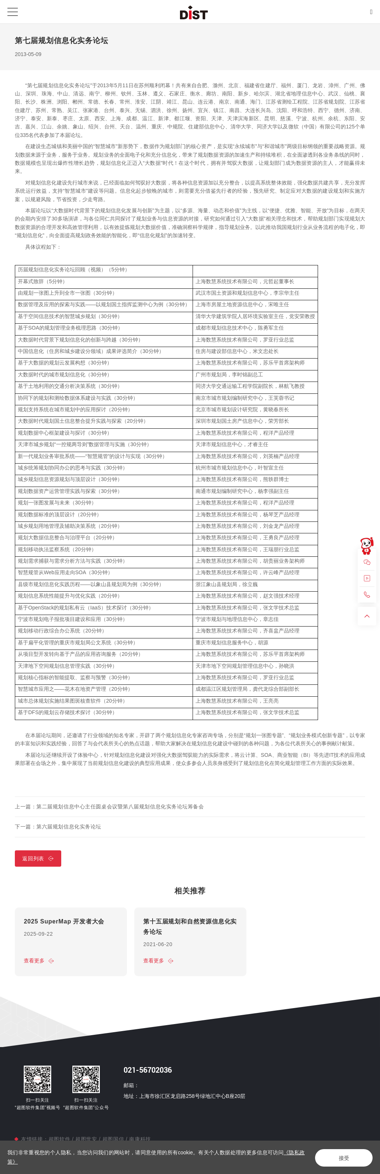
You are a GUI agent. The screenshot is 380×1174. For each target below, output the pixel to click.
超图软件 (60, 1139)
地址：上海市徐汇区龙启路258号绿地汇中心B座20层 (184, 1096)
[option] (71, 943)
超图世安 (86, 1139)
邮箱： (131, 1085)
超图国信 (113, 1139)
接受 (341, 1158)
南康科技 (139, 1139)
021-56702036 (148, 1070)
